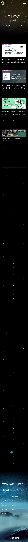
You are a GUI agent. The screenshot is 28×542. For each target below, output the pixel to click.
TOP (3, 496)
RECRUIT (10, 489)
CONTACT (14, 509)
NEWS (13, 501)
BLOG (13, 505)
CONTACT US (13, 484)
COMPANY (14, 496)
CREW (4, 514)
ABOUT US (5, 501)
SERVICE (4, 505)
